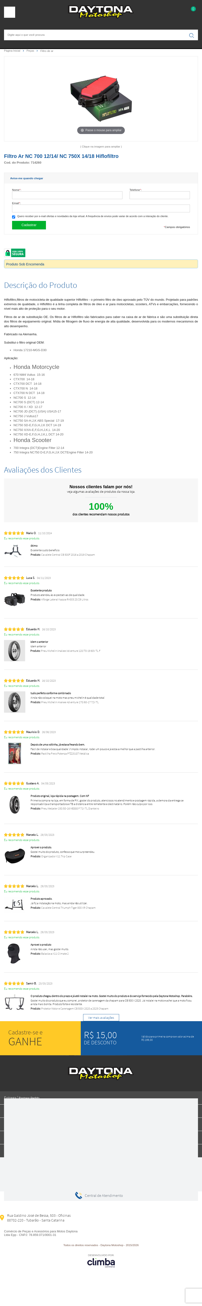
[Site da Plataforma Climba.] (101, 1261)
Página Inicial (12, 50)
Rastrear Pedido (29, 1098)
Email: (16, 203)
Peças (31, 50)
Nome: (16, 189)
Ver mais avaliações (101, 1017)
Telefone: (136, 189)
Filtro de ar (46, 50)
